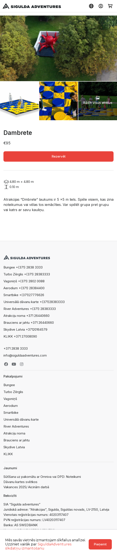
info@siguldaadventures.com (25, 355)
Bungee (9, 385)
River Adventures (16, 426)
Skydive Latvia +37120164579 (25, 329)
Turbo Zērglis (13, 392)
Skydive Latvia (14, 447)
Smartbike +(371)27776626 (23, 295)
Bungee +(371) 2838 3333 (23, 267)
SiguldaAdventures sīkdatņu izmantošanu (38, 546)
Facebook (6, 364)
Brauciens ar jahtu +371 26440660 (28, 323)
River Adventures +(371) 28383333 (29, 309)
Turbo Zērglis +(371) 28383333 (26, 274)
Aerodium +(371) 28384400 (24, 288)
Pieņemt (100, 544)
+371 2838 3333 (15, 348)
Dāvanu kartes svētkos (20, 482)
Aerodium (10, 406)
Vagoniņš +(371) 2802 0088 (24, 281)
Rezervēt (59, 156)
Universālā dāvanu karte (21, 419)
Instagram (21, 364)
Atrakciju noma (14, 433)
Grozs (110, 6)
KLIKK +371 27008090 (20, 336)
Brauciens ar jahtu (16, 440)
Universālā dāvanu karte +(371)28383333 (34, 302)
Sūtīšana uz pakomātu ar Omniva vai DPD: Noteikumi (42, 477)
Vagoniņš (10, 399)
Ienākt (100, 6)
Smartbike (10, 413)
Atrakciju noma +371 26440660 (26, 316)
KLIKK (8, 454)
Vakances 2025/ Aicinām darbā (26, 487)
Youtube (13, 364)
